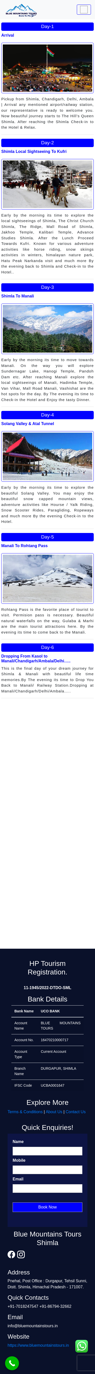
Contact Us (76, 1112)
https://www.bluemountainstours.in (38, 1345)
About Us (54, 1112)
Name (18, 1141)
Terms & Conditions (25, 1112)
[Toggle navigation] (84, 10)
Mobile (19, 1160)
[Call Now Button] (12, 1363)
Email (18, 1179)
